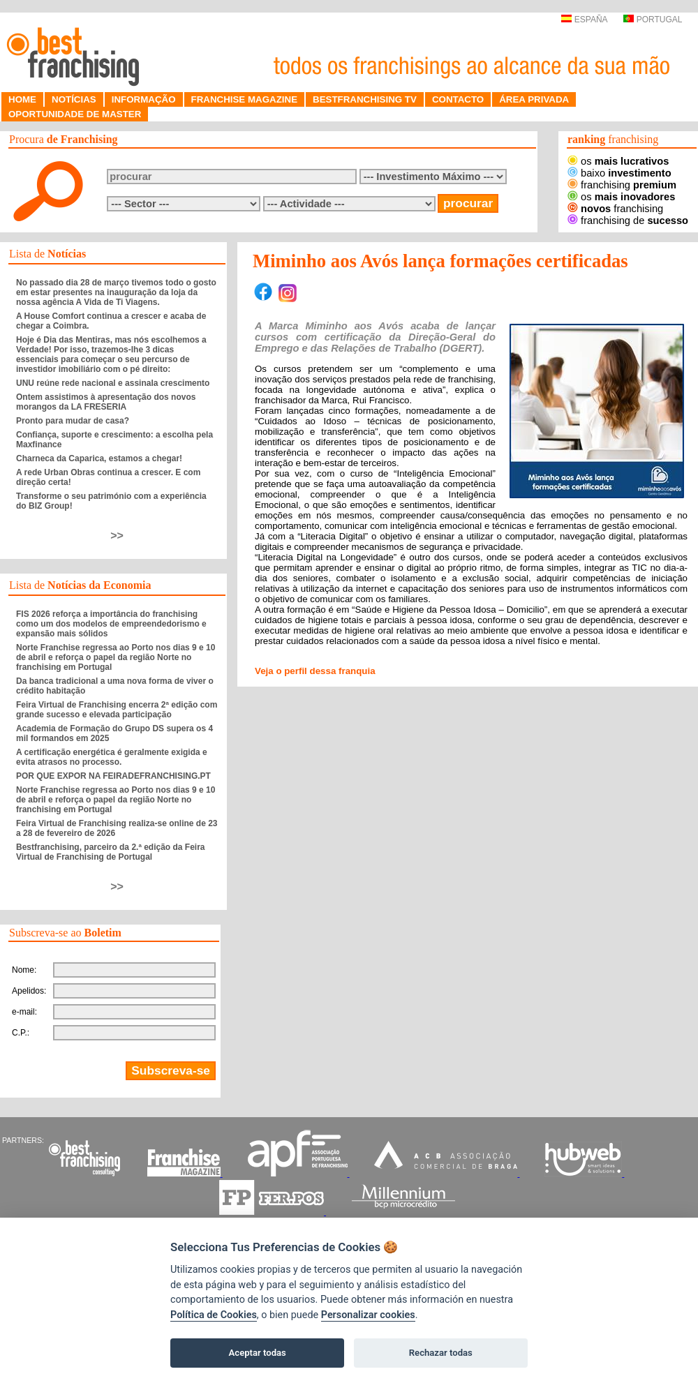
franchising (621, 184)
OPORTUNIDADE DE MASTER (74, 114)
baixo (619, 173)
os (618, 161)
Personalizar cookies (368, 1315)
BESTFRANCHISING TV (365, 99)
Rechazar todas (441, 1352)
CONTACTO (458, 99)
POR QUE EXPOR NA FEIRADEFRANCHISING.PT (113, 776)
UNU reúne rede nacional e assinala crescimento (112, 383)
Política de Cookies (213, 1315)
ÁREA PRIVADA (534, 99)
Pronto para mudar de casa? (72, 421)
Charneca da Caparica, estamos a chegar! (99, 458)
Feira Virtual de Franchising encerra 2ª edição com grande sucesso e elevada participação (116, 709)
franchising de (627, 220)
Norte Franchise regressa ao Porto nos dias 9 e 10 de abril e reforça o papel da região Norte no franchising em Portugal (115, 657)
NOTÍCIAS (74, 99)
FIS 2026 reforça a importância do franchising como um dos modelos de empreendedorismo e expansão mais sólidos (111, 623)
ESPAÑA (584, 19)
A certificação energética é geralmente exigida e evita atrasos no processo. (111, 757)
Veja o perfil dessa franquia (315, 671)
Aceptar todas (257, 1352)
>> (117, 535)
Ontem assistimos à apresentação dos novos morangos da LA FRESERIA (105, 402)
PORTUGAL (652, 19)
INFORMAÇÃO (144, 99)
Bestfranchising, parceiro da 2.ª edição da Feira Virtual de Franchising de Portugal (110, 852)
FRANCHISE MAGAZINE (244, 99)
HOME (22, 99)
